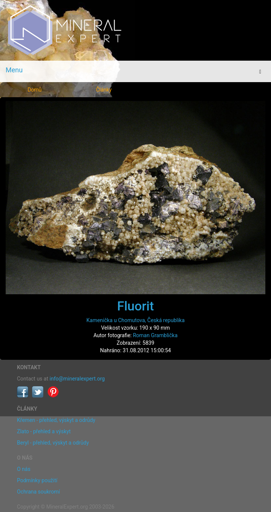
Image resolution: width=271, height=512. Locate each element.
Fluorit (135, 305)
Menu (14, 70)
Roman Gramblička (155, 335)
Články (104, 90)
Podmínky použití (37, 480)
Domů (34, 90)
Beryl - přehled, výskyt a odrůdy (53, 443)
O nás (24, 469)
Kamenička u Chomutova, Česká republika (135, 320)
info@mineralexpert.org (77, 379)
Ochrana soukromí (38, 492)
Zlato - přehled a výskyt (43, 431)
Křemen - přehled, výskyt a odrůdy (56, 420)
